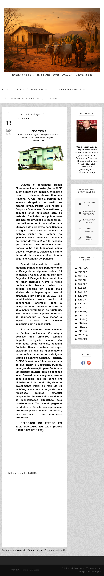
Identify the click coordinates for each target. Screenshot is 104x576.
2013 (80, 319)
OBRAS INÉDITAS (85, 238)
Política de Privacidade (73, 568)
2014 (80, 315)
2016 (80, 307)
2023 (80, 280)
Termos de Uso (93, 568)
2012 (80, 323)
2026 (80, 268)
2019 (80, 296)
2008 (80, 339)
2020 (80, 292)
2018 (80, 300)
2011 (80, 327)
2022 (80, 284)
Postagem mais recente (14, 550)
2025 (80, 272)
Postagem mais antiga (55, 550)
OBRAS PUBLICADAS (86, 230)
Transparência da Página (89, 571)
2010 (80, 331)
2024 (80, 276)
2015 (80, 311)
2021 (80, 288)
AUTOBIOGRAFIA (87, 204)
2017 (80, 303)
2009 (80, 335)
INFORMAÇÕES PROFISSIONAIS (87, 212)
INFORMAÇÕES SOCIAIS (87, 221)
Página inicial (35, 550)
